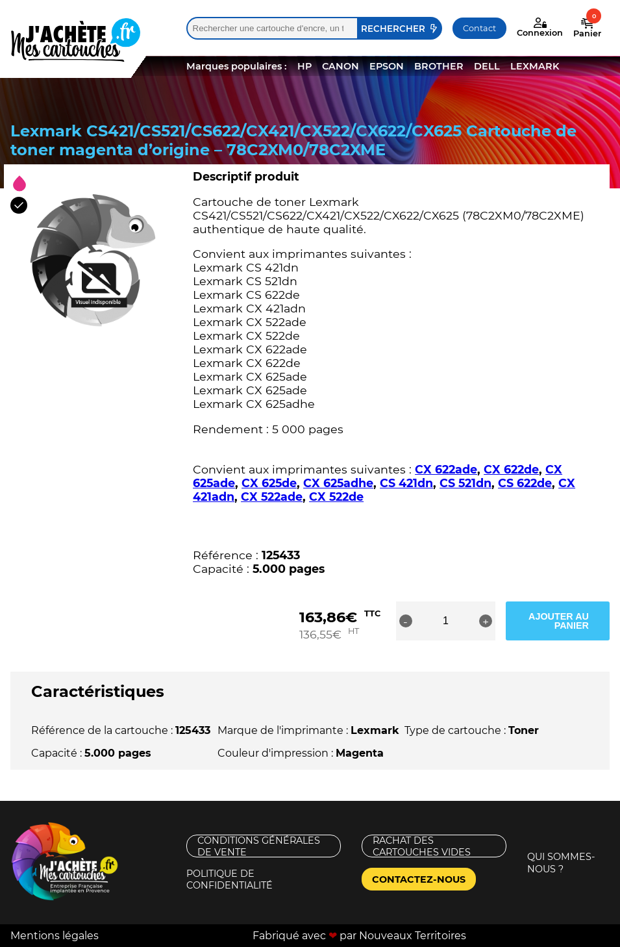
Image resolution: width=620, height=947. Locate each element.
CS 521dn (465, 483)
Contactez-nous (418, 879)
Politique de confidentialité (229, 879)
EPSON (386, 66)
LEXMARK (534, 66)
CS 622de (525, 483)
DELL (487, 66)
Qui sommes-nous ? (561, 863)
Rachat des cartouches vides (422, 846)
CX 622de (511, 469)
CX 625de (269, 483)
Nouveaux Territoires (412, 935)
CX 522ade (272, 496)
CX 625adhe (338, 483)
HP (304, 66)
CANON (340, 66)
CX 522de (336, 496)
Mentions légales (54, 935)
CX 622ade (446, 469)
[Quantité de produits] (445, 620)
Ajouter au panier (558, 621)
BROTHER (439, 66)
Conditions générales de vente (258, 846)
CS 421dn (406, 483)
